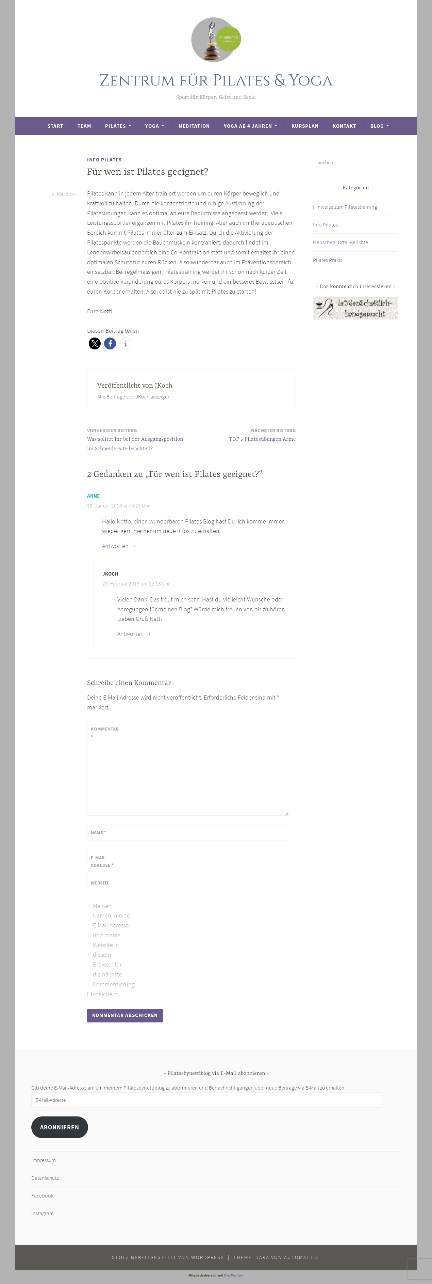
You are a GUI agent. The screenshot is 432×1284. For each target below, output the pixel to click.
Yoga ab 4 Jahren (248, 126)
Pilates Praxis (327, 259)
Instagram (42, 1213)
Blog (377, 126)
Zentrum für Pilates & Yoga (216, 80)
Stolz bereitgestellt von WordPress (168, 1257)
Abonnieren (59, 1127)
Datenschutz (45, 1177)
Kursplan (305, 126)
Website (100, 883)
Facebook (42, 1195)
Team (84, 126)
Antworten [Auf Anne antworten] (115, 546)
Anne (93, 495)
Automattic (301, 1257)
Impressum (43, 1160)
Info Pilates (104, 159)
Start (55, 126)
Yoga (152, 126)
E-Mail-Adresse (102, 861)
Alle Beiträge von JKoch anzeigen (134, 396)
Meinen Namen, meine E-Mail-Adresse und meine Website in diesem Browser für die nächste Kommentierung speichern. (111, 950)
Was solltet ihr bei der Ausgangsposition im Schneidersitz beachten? (137, 439)
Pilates (115, 126)
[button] (95, 343)
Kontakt (344, 126)
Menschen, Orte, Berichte (340, 242)
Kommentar (105, 732)
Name (98, 832)
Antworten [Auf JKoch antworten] (130, 634)
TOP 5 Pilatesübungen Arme (262, 434)
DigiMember (234, 1275)
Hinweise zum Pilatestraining (345, 206)
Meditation (194, 126)
